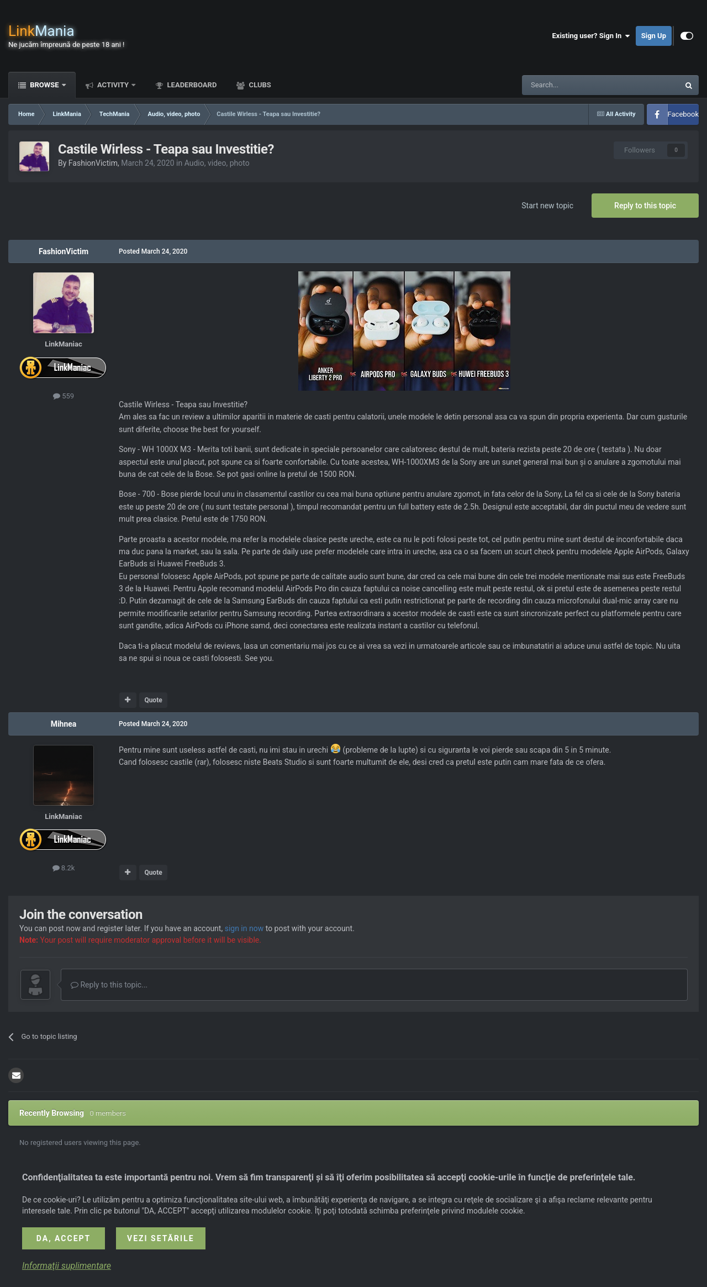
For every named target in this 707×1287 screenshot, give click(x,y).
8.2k (63, 868)
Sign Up (653, 35)
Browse (44, 85)
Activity (113, 85)
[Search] (574, 85)
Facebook (683, 114)
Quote (153, 700)
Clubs (259, 85)
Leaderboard (191, 85)
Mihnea (64, 723)
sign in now (244, 928)
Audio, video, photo (217, 163)
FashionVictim (93, 163)
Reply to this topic (645, 205)
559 (63, 396)
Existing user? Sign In (591, 36)
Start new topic (547, 205)
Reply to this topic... (109, 984)
